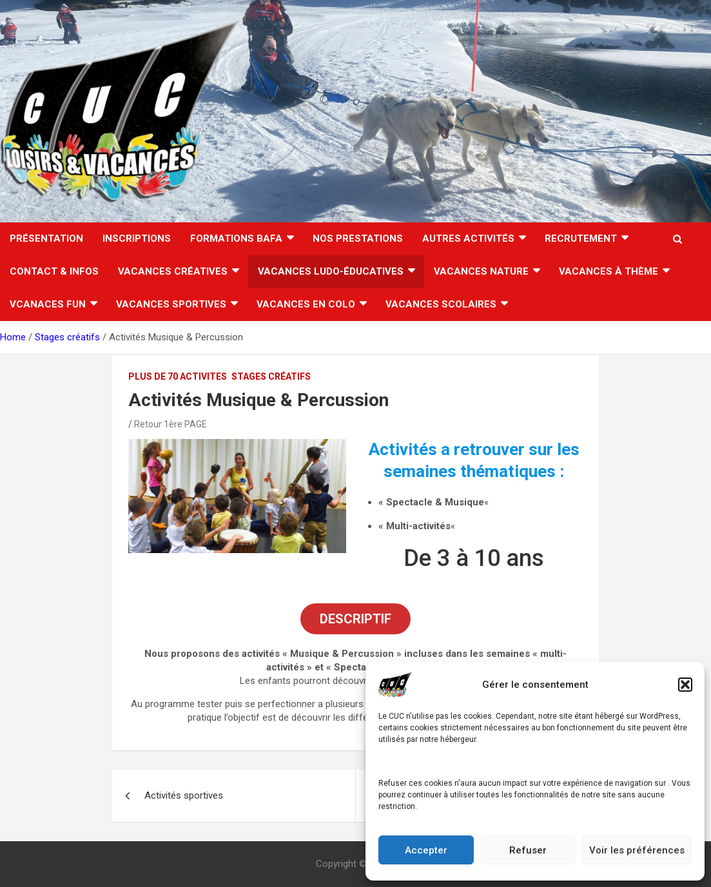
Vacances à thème (608, 271)
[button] (685, 684)
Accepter (426, 850)
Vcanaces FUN (48, 304)
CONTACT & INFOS (54, 271)
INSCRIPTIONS (136, 238)
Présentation (46, 238)
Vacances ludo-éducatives (331, 271)
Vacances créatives (173, 271)
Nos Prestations (358, 238)
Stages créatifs (271, 376)
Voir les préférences (637, 850)
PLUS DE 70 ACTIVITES (177, 376)
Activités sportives (183, 795)
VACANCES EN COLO (306, 304)
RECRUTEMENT (581, 238)
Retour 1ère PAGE (170, 424)
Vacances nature (481, 271)
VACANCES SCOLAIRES (440, 304)
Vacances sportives (171, 304)
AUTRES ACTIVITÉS (468, 238)
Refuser (528, 850)
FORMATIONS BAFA (236, 238)
